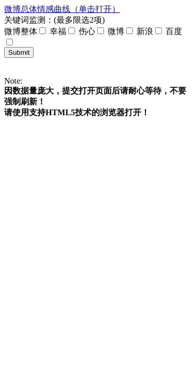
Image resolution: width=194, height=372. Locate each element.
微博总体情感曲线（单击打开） (62, 9)
